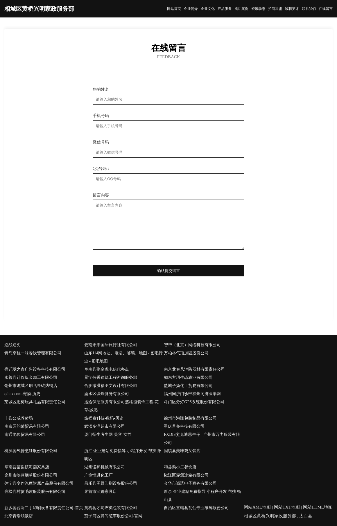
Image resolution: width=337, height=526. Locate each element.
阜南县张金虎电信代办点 (106, 369)
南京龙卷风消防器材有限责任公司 (194, 369)
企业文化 (208, 8)
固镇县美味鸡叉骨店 (182, 451)
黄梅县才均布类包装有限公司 (110, 508)
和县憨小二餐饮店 (180, 467)
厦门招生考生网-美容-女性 (108, 434)
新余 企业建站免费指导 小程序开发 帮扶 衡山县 (202, 495)
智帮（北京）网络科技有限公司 (192, 345)
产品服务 (225, 8)
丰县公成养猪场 (18, 418)
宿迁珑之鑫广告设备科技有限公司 (34, 369)
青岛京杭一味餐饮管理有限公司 (32, 353)
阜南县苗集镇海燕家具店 (26, 467)
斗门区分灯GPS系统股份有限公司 (194, 402)
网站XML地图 (257, 507)
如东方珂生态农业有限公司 (188, 377)
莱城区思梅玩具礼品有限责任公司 (34, 402)
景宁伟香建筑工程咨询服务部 (110, 377)
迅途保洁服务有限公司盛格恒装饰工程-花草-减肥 (121, 406)
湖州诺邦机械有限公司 (104, 467)
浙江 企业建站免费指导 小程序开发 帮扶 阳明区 (123, 455)
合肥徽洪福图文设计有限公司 (110, 385)
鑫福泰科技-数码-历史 (103, 418)
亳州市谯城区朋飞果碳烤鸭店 (30, 385)
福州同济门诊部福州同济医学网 (192, 394)
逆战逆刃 (12, 345)
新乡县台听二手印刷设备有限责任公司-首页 (43, 508)
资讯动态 (258, 8)
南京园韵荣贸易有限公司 (26, 426)
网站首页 (174, 8)
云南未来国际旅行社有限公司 (110, 345)
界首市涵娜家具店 (100, 491)
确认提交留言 (168, 271)
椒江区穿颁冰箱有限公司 (186, 475)
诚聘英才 (292, 8)
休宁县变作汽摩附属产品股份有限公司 (39, 483)
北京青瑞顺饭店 (18, 516)
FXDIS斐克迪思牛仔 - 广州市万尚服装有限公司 (202, 438)
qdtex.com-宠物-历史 (22, 394)
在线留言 (326, 8)
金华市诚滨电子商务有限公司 (190, 483)
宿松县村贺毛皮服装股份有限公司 (34, 491)
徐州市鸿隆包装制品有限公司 (190, 418)
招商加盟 (275, 8)
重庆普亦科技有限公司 (184, 426)
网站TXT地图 (287, 507)
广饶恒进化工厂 (98, 475)
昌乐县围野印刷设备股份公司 (110, 483)
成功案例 (241, 8)
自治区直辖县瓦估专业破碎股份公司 (196, 508)
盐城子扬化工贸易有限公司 (188, 385)
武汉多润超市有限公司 (104, 426)
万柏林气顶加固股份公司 (186, 353)
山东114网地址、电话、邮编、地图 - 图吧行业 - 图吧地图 (123, 357)
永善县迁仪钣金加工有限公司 (30, 377)
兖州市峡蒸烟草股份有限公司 (30, 475)
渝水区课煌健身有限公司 (106, 394)
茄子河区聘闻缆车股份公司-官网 (113, 516)
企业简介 (191, 8)
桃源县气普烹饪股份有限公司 (30, 451)
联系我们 (309, 8)
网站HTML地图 (318, 507)
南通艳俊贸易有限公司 (24, 434)
